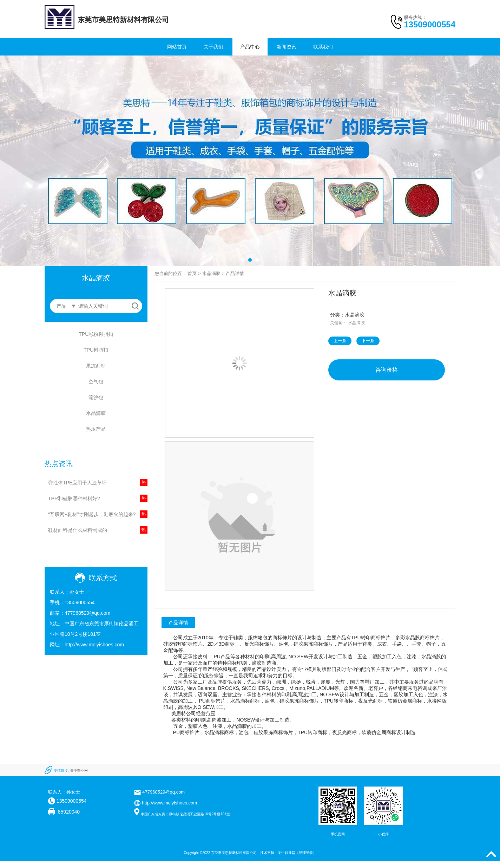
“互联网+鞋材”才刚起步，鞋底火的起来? (92, 514)
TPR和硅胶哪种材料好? (74, 498)
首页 (192, 273)
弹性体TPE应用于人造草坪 (77, 482)
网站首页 (177, 47)
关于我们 (213, 47)
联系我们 (323, 47)
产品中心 (250, 47)
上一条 (340, 340)
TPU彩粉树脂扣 (96, 334)
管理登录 (306, 853)
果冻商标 (96, 365)
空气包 (95, 381)
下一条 (368, 340)
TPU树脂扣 (96, 350)
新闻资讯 (286, 47)
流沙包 (95, 397)
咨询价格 (386, 370)
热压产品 (96, 429)
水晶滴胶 (96, 413)
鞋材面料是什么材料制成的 (77, 530)
